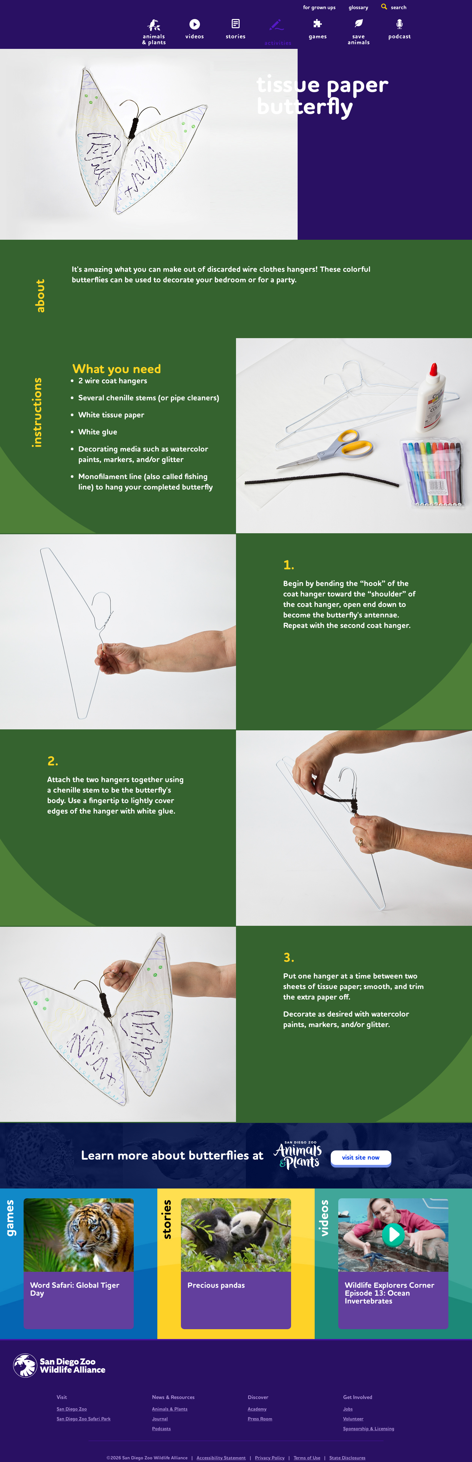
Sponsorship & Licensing (368, 1429)
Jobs (348, 1409)
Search (398, 7)
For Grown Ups (319, 7)
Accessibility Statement (221, 1458)
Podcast (399, 36)
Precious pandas (216, 1285)
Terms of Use (307, 1458)
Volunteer (353, 1419)
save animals (359, 38)
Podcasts (161, 1429)
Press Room (260, 1419)
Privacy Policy (270, 1458)
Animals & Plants (169, 1409)
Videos (195, 36)
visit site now (361, 1157)
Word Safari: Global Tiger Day (74, 1289)
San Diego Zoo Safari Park (83, 1419)
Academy (257, 1409)
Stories (236, 36)
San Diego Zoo (72, 1409)
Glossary (358, 7)
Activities (278, 43)
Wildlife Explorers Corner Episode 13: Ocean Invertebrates (389, 1293)
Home (49, 28)
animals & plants (154, 38)
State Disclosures (347, 1458)
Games (318, 36)
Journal (160, 1419)
